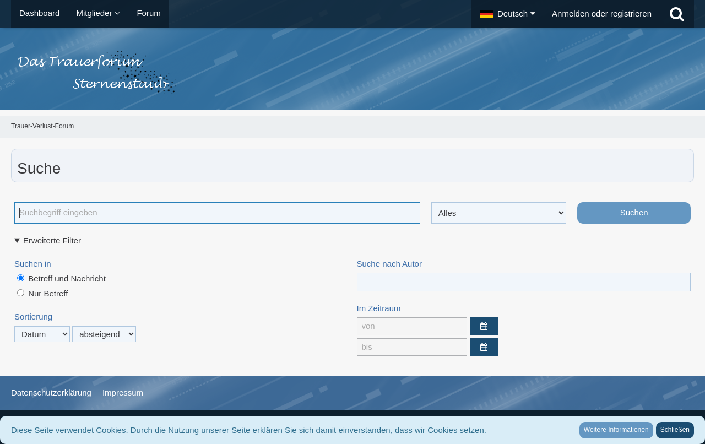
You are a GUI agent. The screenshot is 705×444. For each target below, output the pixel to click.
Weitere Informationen (616, 430)
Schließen (675, 430)
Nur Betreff (42, 293)
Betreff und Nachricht (61, 278)
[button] (507, 14)
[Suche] (677, 14)
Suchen (634, 212)
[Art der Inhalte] (499, 212)
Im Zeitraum (379, 308)
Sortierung (33, 316)
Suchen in (32, 263)
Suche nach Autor (389, 263)
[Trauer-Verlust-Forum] (352, 71)
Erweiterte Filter (52, 240)
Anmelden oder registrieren (602, 13)
